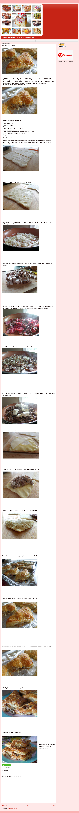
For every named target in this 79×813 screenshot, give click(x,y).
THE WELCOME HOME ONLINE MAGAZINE (19, 40)
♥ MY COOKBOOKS (60, 40)
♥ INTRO (7, 40)
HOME (3, 40)
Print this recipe (6, 772)
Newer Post (5, 805)
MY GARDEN (32, 40)
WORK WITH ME (39, 40)
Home (28, 805)
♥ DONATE (53, 40)
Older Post (52, 805)
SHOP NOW (47, 40)
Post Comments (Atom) (12, 808)
